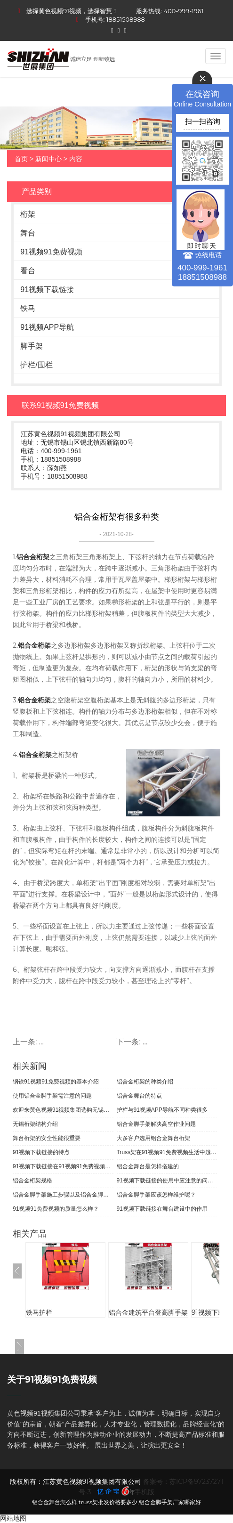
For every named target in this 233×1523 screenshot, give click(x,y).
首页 (21, 159)
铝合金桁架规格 (32, 1180)
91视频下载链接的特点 (41, 1152)
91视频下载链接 (47, 289)
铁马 (27, 308)
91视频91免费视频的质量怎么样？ (56, 1208)
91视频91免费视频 (51, 252)
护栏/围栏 (36, 365)
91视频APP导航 (47, 327)
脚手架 (31, 346)
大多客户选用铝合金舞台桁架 (153, 1138)
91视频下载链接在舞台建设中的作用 (162, 1208)
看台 (27, 271)
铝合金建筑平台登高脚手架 (148, 1312)
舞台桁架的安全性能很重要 (46, 1138)
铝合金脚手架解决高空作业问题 (156, 1124)
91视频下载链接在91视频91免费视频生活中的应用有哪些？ (63, 1166)
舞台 (27, 233)
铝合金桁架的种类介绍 (145, 1081)
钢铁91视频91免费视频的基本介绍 (56, 1081)
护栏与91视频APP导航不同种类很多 (162, 1110)
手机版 (144, 1492)
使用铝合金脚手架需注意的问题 (52, 1095)
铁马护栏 (39, 1312)
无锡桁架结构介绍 (35, 1124)
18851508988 (125, 19)
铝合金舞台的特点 (139, 1095)
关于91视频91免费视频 (52, 1379)
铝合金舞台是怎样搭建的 (148, 1166)
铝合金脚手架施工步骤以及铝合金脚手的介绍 (63, 1194)
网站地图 (13, 1518)
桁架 (27, 214)
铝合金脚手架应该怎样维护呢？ (156, 1194)
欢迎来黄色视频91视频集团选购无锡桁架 (63, 1110)
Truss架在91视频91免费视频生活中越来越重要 (167, 1152)
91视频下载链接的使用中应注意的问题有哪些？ (167, 1180)
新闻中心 (48, 159)
